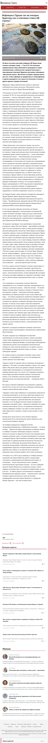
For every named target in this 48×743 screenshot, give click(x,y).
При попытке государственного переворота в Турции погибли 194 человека (22, 620)
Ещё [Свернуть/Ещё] (43, 741)
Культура (10, 726)
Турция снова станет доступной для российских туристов (20, 634)
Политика (10, 7)
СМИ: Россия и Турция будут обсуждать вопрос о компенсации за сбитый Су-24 (22, 588)
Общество (22, 7)
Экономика (35, 7)
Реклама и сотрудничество (34, 726)
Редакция (23, 726)
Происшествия (27, 724)
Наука (41, 724)
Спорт (16, 726)
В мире (35, 724)
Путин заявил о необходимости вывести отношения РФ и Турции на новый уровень (23, 571)
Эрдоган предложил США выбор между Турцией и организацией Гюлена (22, 554)
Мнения (7, 648)
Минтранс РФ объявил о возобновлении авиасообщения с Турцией (23, 604)
